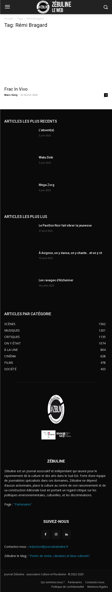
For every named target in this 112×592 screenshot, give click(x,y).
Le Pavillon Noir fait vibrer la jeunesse (65, 225)
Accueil (8, 18)
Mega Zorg (46, 185)
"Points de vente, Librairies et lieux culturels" (59, 556)
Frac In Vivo (16, 89)
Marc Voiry (11, 94)
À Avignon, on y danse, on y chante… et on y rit (70, 253)
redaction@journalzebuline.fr (48, 547)
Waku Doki (46, 157)
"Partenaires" (23, 504)
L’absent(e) (46, 130)
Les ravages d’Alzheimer (56, 280)
